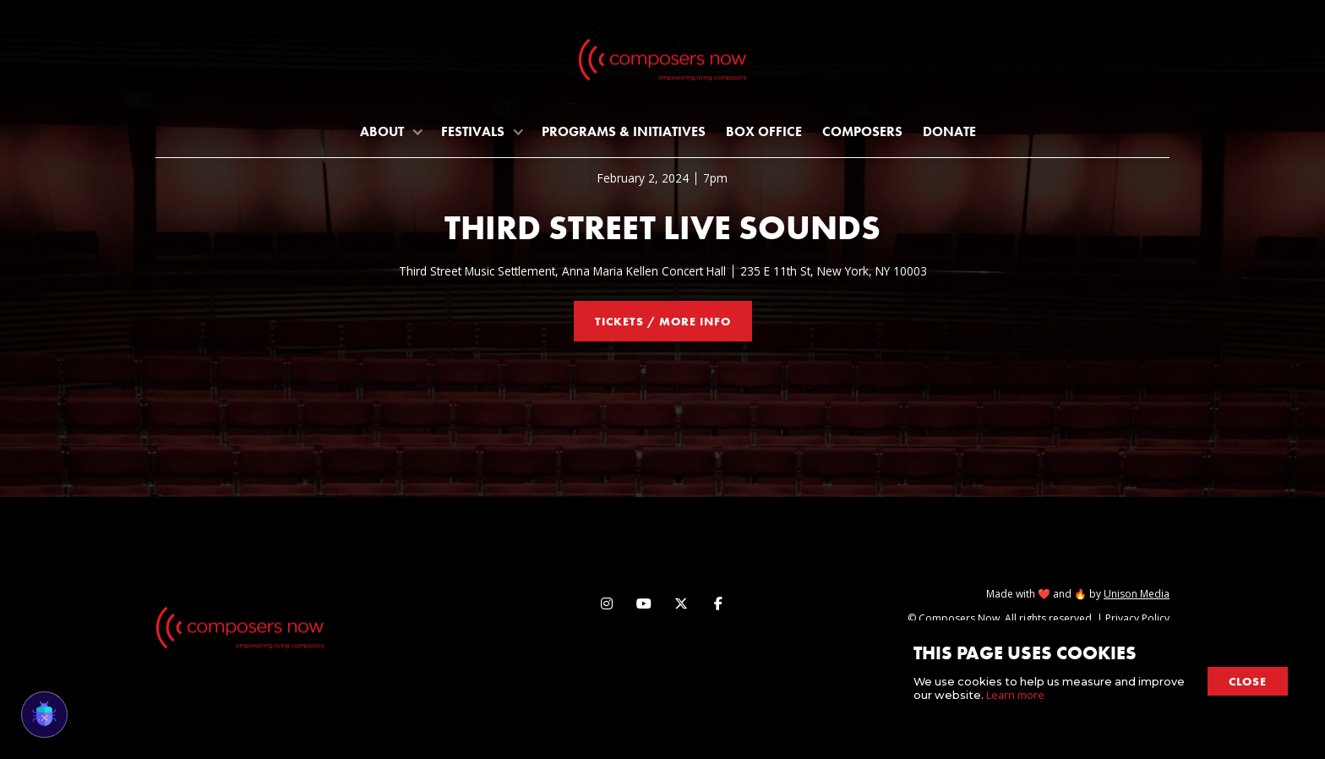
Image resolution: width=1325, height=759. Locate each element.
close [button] (1248, 681)
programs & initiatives (624, 131)
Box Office (764, 131)
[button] (390, 131)
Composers (862, 131)
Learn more (1015, 694)
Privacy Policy (1137, 618)
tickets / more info (663, 321)
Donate (949, 131)
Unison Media (1137, 594)
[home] (662, 63)
